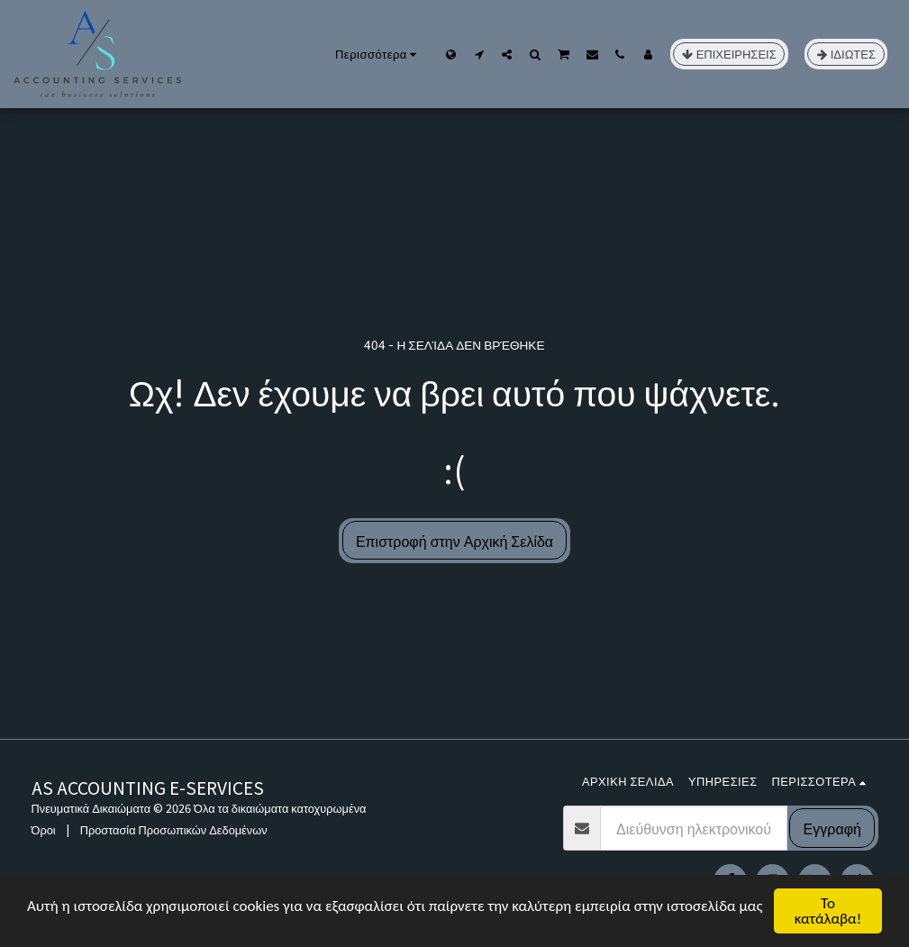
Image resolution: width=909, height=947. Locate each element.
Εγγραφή (832, 828)
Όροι (44, 829)
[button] (479, 54)
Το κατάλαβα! (828, 911)
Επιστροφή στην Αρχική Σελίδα (454, 540)
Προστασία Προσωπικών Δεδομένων (174, 829)
